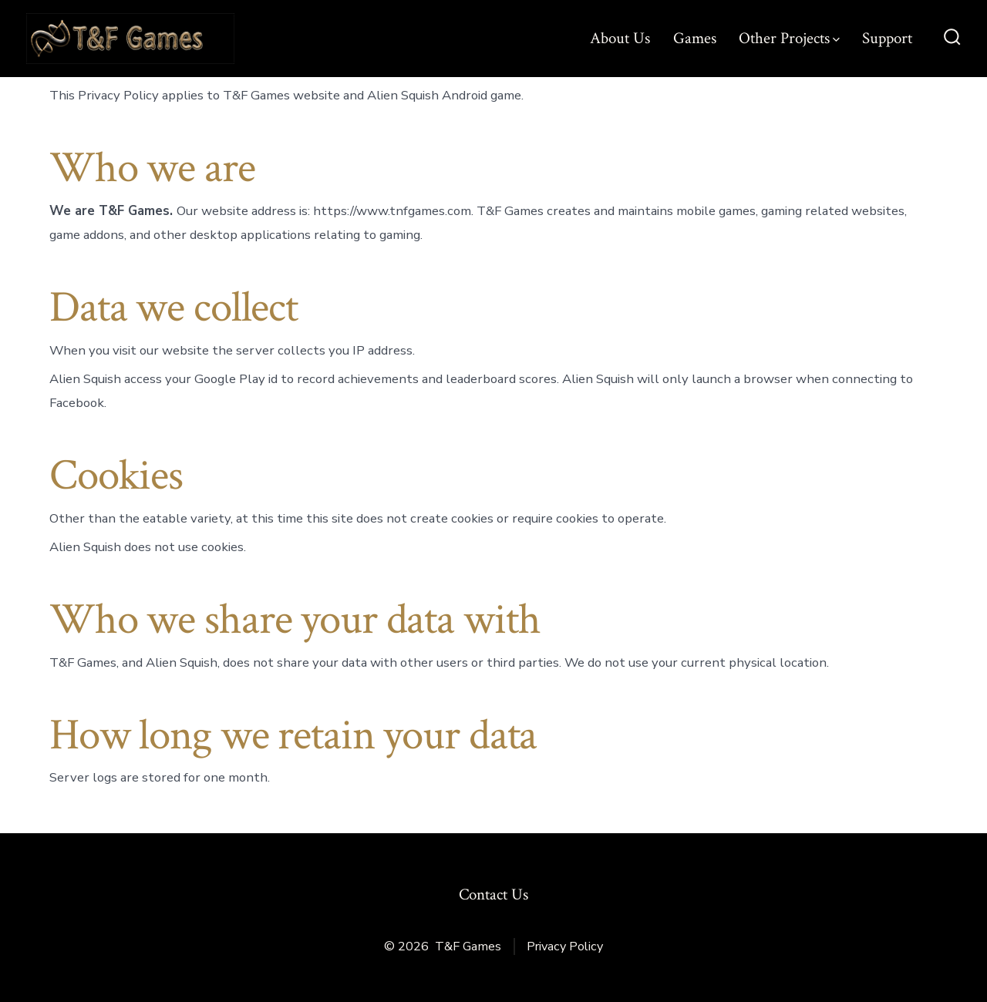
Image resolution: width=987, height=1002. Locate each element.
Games (694, 38)
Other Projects (789, 38)
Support (887, 38)
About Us (620, 38)
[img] (836, 39)
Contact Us (493, 894)
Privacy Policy (565, 946)
